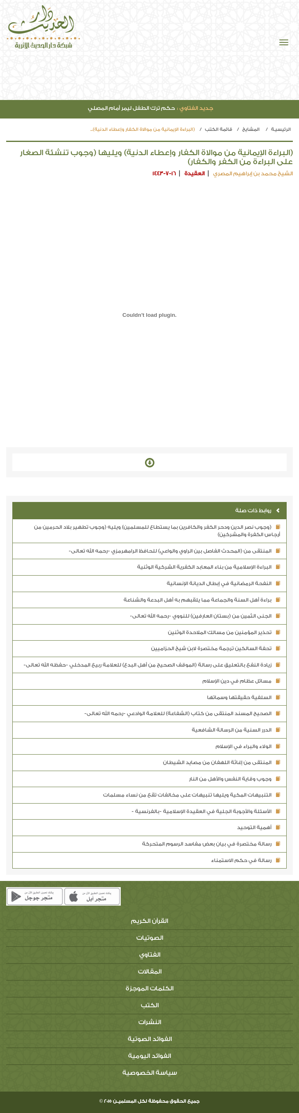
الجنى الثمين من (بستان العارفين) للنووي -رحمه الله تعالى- (205, 616)
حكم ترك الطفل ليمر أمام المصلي (150, 108)
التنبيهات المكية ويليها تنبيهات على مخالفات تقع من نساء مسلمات (191, 795)
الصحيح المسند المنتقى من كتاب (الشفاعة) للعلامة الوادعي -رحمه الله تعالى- (182, 713)
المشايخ (251, 129)
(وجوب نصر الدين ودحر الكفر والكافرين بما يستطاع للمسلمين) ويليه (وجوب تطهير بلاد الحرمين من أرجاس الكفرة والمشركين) (157, 531)
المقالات (149, 971)
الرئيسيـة (281, 129)
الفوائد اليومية (149, 1056)
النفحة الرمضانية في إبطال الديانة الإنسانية (223, 583)
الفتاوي (149, 954)
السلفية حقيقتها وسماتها (243, 697)
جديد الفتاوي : (195, 108)
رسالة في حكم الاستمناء (245, 860)
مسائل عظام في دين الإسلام (241, 681)
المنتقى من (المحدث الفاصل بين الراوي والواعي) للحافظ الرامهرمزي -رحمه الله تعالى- (174, 551)
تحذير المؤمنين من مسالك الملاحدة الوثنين (224, 632)
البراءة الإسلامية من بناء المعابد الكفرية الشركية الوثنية (208, 567)
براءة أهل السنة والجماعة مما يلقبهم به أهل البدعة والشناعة (202, 600)
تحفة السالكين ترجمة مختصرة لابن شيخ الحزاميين (215, 648)
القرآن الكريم (149, 921)
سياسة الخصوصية (149, 1072)
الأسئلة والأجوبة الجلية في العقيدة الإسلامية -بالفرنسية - (205, 811)
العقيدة (194, 173)
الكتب (150, 1005)
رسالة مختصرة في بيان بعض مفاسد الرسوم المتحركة (211, 844)
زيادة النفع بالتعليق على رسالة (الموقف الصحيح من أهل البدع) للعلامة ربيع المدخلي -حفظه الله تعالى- (151, 665)
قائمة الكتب (218, 129)
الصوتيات (149, 937)
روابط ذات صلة (257, 510)
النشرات (149, 1022)
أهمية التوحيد (258, 827)
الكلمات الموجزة (149, 988)
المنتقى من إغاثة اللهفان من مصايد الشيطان (221, 762)
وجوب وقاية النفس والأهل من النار (234, 779)
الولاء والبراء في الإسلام (248, 746)
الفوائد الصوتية (150, 1039)
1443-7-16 (164, 173)
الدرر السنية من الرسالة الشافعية (236, 730)
